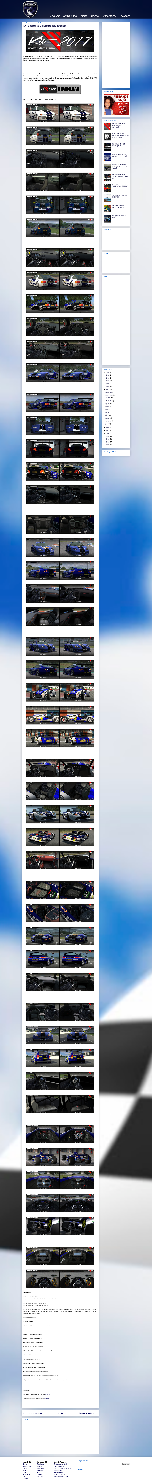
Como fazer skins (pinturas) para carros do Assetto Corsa (120, 135)
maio (107, 412)
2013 (108, 436)
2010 (108, 445)
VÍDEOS (95, 16)
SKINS (84, 16)
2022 (108, 375)
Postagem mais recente (32, 1413)
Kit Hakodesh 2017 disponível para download (118, 125)
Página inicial (61, 1413)
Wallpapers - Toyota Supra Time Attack (118, 206)
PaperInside (58, 1470)
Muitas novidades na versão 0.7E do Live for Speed (120, 166)
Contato (25, 1478)
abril (107, 415)
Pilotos (25, 1468)
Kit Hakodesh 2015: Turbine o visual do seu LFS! (120, 176)
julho (107, 406)
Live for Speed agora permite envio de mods (119, 155)
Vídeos (25, 1472)
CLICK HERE (46, 1398)
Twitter (39, 1474)
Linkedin (40, 1470)
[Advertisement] (91, 6)
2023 (108, 372)
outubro (108, 398)
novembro (108, 395)
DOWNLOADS (70, 16)
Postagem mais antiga (88, 1413)
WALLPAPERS (110, 16)
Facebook (40, 1464)
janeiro (107, 424)
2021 (108, 378)
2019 (108, 384)
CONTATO (125, 16)
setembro (108, 401)
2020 (108, 381)
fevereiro (108, 421)
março (107, 418)
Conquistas (26, 1470)
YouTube (40, 1476)
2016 (108, 427)
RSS (38, 1472)
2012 (108, 439)
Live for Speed (59, 1466)
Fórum (39, 1466)
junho (107, 409)
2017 (108, 389)
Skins (24, 1476)
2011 (108, 442)
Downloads (26, 1474)
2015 (108, 430)
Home (25, 1464)
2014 (108, 433)
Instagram (40, 1468)
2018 (108, 387)
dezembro (108, 392)
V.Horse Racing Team (61, 1476)
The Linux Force (59, 1474)
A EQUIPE (55, 16)
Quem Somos (27, 1466)
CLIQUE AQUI (48, 1394)
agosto (107, 403)
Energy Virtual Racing (61, 1464)
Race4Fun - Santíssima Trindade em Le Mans (120, 186)
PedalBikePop (58, 1472)
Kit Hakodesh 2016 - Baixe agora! (119, 145)
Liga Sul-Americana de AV (62, 1468)
